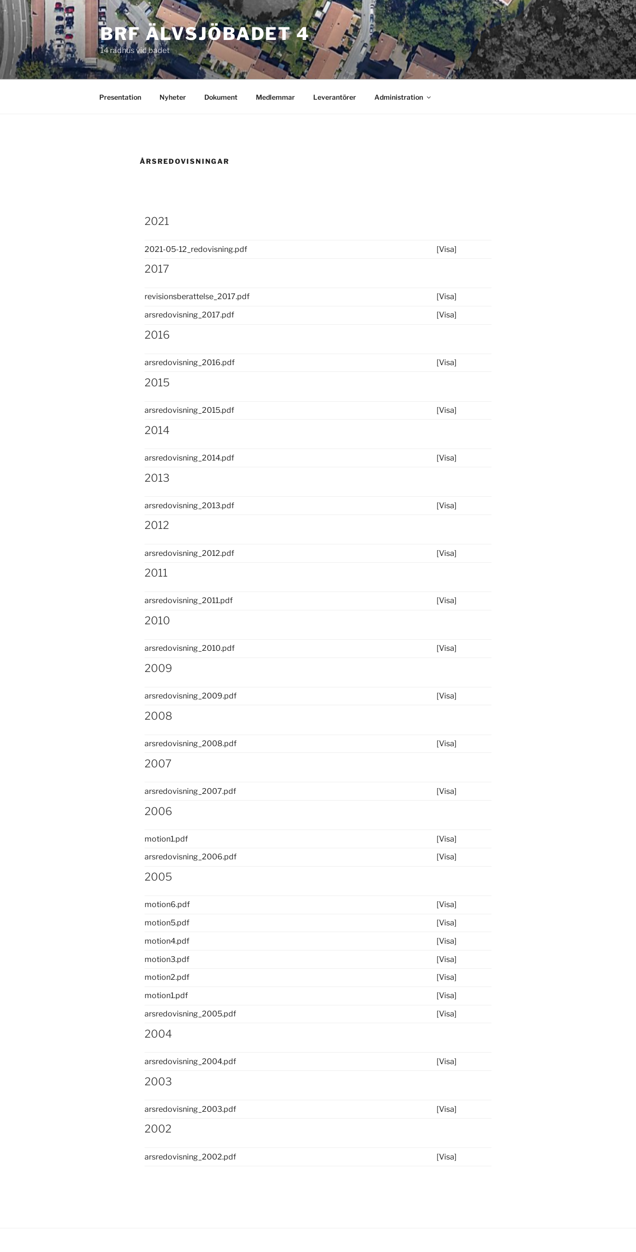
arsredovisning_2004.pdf (190, 1061)
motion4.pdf (167, 941)
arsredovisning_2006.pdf (191, 856)
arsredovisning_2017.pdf (189, 314)
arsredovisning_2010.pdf (190, 648)
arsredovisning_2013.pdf (189, 505)
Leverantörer (334, 97)
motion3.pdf (167, 959)
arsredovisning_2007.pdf (190, 791)
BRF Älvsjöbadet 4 (205, 33)
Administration (403, 97)
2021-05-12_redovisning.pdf (196, 249)
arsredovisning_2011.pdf (189, 600)
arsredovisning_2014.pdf (189, 457)
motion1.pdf (166, 838)
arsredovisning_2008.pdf (191, 743)
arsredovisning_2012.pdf (189, 553)
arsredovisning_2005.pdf (190, 1013)
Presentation (120, 97)
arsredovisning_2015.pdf (189, 410)
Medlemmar (275, 97)
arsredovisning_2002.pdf (190, 1156)
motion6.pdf (167, 904)
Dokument (221, 97)
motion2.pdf (167, 977)
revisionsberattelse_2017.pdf (197, 296)
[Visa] (447, 249)
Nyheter (172, 97)
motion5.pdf (167, 922)
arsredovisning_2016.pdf (190, 362)
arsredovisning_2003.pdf (190, 1109)
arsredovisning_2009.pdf (191, 695)
